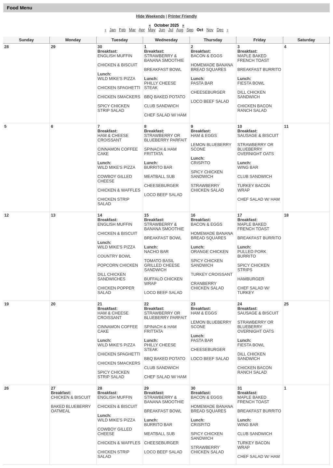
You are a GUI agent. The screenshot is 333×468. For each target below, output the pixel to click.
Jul (170, 30)
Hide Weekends (150, 16)
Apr (142, 30)
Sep (189, 30)
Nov (209, 30)
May (151, 30)
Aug (179, 30)
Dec (220, 30)
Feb (122, 30)
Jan (112, 30)
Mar (132, 30)
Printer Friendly (182, 16)
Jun (162, 30)
